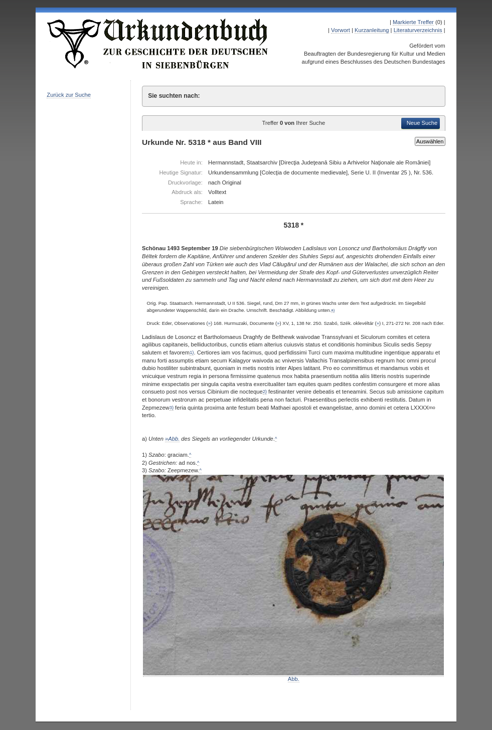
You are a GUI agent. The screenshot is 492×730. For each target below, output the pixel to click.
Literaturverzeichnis (418, 30)
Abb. (293, 676)
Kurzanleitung (372, 30)
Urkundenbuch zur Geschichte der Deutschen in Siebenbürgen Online (158, 44)
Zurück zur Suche (69, 95)
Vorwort (340, 30)
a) (333, 310)
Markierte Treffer (413, 22)
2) (265, 391)
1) (192, 352)
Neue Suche (422, 123)
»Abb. (172, 439)
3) (172, 407)
